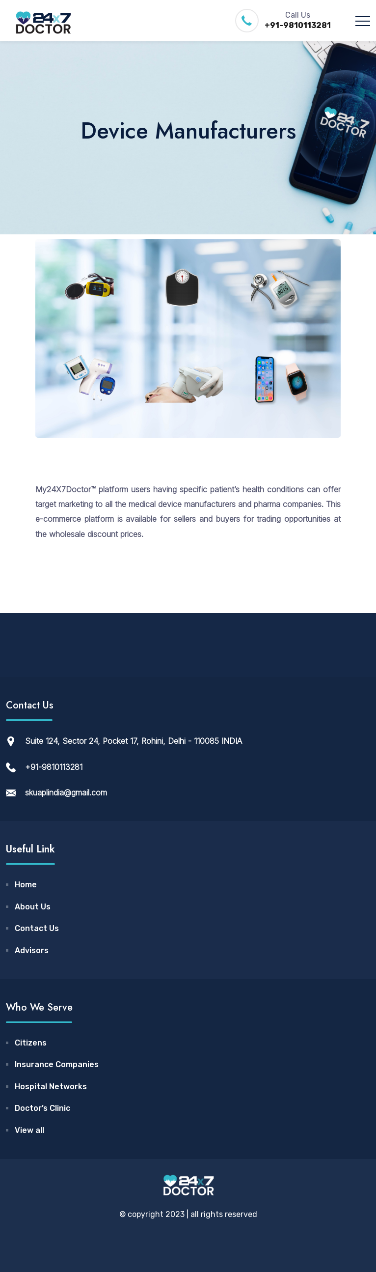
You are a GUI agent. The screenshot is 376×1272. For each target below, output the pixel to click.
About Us (33, 906)
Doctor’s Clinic (42, 1108)
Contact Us (37, 928)
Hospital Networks (51, 1086)
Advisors (32, 950)
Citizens (31, 1042)
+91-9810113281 (298, 25)
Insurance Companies (57, 1064)
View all (29, 1130)
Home (26, 884)
